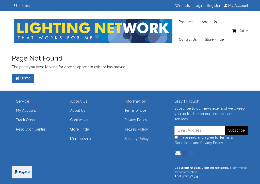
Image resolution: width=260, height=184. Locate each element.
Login (198, 6)
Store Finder (215, 39)
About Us (209, 22)
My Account (26, 110)
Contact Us (188, 39)
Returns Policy (136, 129)
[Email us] (178, 153)
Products (186, 22)
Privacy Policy (135, 120)
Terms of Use (135, 110)
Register (213, 6)
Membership (80, 139)
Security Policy (136, 139)
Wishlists (182, 6)
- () (238, 31)
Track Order (26, 120)
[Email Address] (199, 130)
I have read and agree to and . (203, 140)
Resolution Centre (30, 129)
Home (22, 78)
